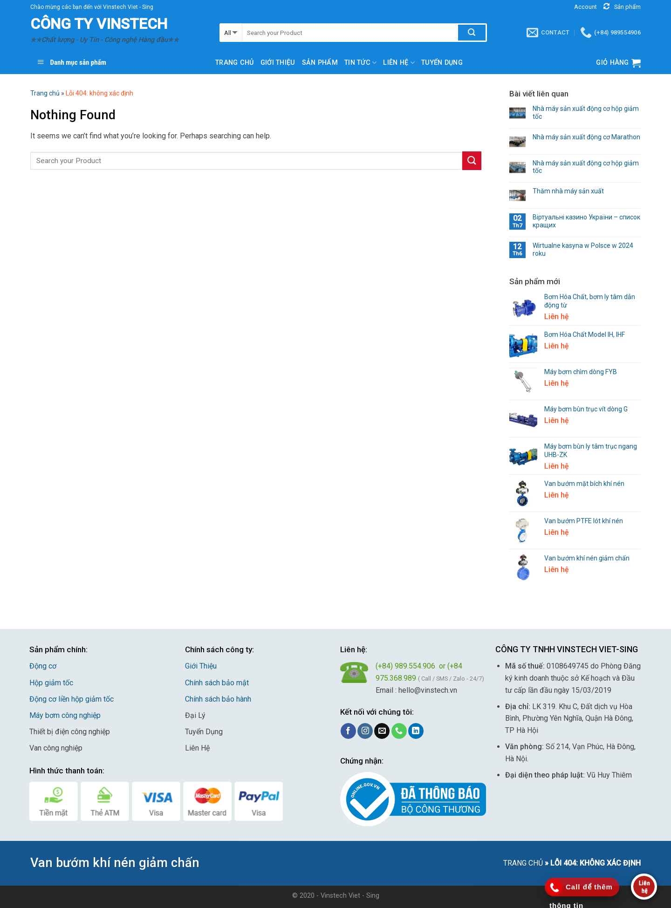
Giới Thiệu (201, 666)
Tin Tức (360, 62)
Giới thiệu (277, 63)
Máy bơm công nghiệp (65, 715)
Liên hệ (399, 62)
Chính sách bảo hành (218, 699)
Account (585, 6)
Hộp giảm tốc (51, 682)
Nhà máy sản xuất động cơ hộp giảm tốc (586, 112)
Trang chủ (234, 63)
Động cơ (42, 666)
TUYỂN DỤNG (442, 63)
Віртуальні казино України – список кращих (586, 221)
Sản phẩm (320, 63)
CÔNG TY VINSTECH (98, 23)
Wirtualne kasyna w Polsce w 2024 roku (583, 249)
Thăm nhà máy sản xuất (568, 191)
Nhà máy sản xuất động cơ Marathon (586, 137)
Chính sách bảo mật (217, 682)
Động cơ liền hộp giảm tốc (71, 699)
